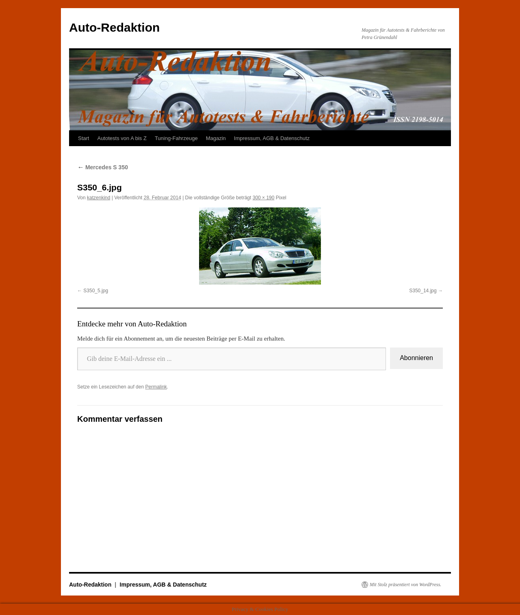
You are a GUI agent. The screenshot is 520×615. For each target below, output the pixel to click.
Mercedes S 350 (102, 167)
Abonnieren (416, 357)
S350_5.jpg (95, 290)
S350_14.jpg (422, 290)
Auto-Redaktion (114, 27)
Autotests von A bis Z (121, 138)
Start (83, 138)
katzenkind (98, 198)
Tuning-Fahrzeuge (176, 138)
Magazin (216, 138)
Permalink (156, 387)
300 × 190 (264, 198)
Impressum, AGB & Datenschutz (272, 138)
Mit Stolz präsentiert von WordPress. (405, 584)
